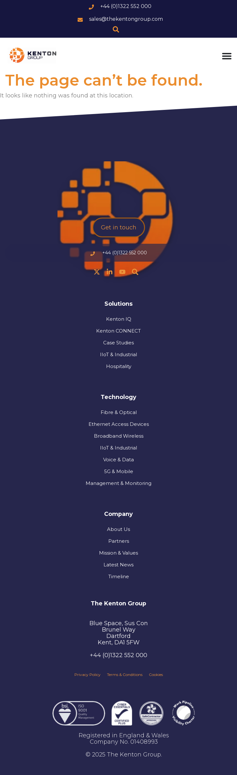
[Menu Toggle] (227, 56)
